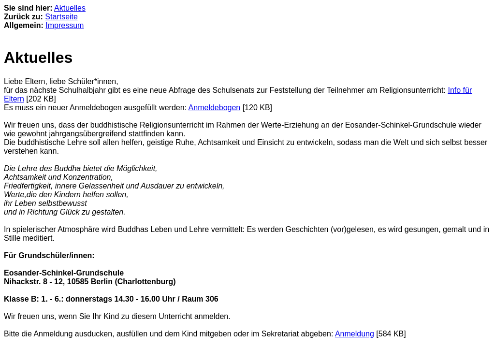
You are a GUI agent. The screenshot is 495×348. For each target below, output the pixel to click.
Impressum (64, 25)
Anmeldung (354, 334)
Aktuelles (70, 8)
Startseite (61, 17)
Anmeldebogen (215, 107)
